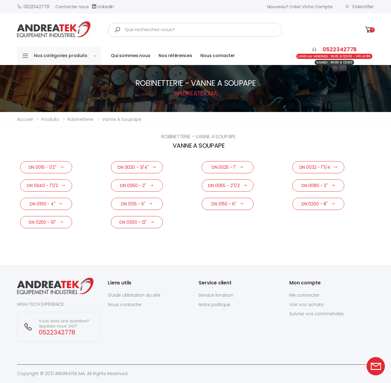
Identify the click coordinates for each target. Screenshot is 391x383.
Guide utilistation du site (134, 295)
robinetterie (80, 119)
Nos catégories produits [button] (65, 55)
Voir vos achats (306, 305)
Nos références (175, 55)
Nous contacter (217, 55)
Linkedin (103, 6)
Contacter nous (72, 7)
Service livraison (216, 295)
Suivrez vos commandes (316, 314)
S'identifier (359, 7)
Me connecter (304, 295)
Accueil (25, 119)
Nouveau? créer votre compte (300, 7)
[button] (369, 29)
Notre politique (214, 305)
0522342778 (33, 6)
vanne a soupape (121, 119)
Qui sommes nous (130, 55)
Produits (50, 119)
